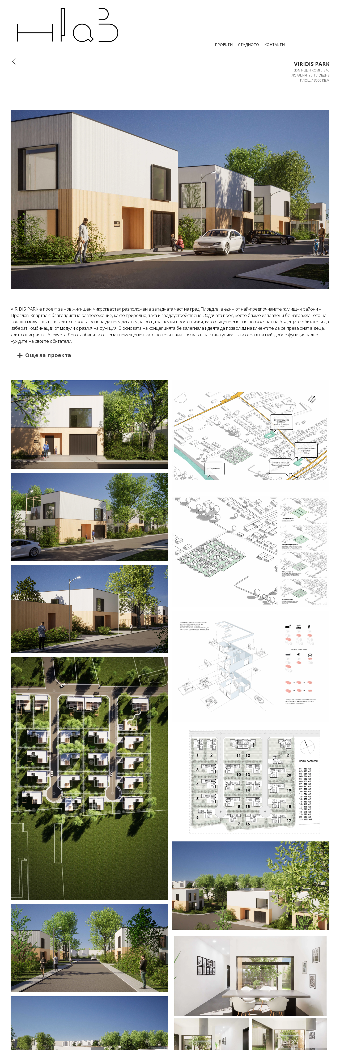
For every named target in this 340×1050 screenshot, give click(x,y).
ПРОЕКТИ (224, 44)
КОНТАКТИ (274, 44)
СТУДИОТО (248, 44)
